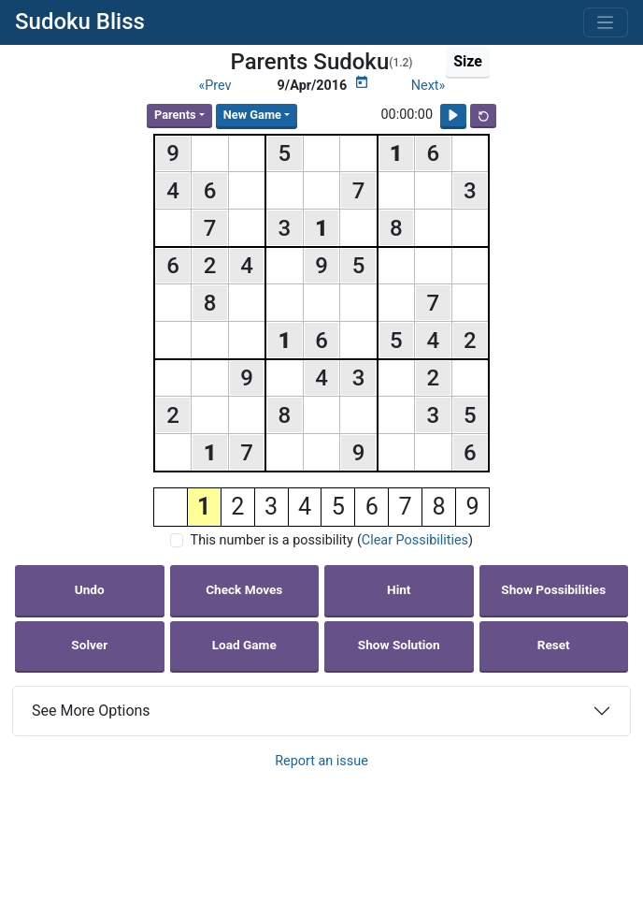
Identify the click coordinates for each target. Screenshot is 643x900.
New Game (252, 115)
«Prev (214, 86)
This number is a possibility (272, 540)
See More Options (91, 710)
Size (467, 61)
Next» (428, 86)
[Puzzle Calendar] (361, 82)
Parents (175, 115)
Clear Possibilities (415, 540)
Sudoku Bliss (80, 21)
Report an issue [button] (321, 761)
